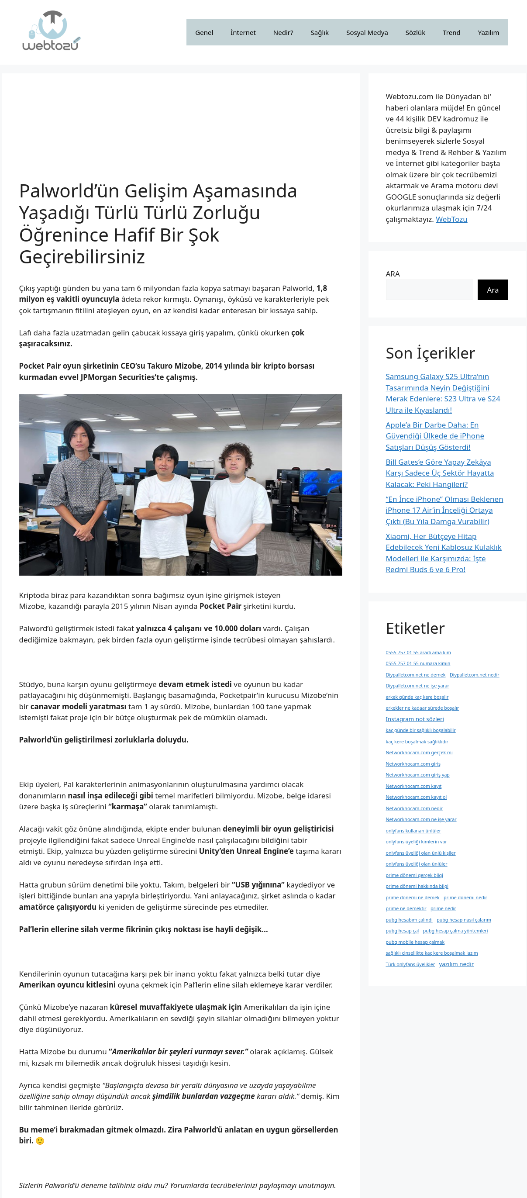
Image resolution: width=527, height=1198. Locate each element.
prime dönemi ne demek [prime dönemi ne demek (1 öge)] (413, 897)
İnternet (243, 32)
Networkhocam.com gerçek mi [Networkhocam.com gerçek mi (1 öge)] (419, 752)
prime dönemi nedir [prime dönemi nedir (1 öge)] (465, 897)
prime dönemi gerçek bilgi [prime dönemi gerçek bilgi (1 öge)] (414, 875)
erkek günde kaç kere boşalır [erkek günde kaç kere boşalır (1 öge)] (417, 697)
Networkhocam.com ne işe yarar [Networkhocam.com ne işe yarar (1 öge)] (421, 819)
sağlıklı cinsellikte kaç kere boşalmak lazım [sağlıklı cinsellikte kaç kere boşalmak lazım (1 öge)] (432, 953)
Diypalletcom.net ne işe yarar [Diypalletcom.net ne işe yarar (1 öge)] (417, 686)
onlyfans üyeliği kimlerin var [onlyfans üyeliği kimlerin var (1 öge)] (416, 842)
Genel (204, 32)
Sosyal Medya (367, 32)
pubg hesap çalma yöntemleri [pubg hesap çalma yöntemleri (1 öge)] (455, 931)
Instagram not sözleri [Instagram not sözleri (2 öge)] (415, 719)
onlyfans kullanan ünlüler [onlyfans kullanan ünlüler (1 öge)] (413, 831)
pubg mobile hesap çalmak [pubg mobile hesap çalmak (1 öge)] (415, 942)
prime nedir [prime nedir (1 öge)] (443, 908)
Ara (493, 290)
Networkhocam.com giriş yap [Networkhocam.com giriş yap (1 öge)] (418, 775)
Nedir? (283, 32)
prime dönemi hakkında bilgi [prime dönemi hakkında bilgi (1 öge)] (417, 886)
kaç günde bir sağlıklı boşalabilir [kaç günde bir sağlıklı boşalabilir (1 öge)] (421, 730)
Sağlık (320, 32)
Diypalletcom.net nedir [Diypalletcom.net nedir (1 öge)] (474, 675)
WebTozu (451, 219)
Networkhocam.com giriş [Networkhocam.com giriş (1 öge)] (413, 764)
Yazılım (488, 32)
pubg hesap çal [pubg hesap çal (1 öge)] (402, 931)
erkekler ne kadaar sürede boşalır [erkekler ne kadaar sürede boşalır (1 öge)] (422, 708)
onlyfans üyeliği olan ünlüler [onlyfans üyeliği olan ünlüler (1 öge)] (417, 864)
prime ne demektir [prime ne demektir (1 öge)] (406, 908)
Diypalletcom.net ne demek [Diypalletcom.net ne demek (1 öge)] (416, 675)
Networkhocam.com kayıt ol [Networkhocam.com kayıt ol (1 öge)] (416, 797)
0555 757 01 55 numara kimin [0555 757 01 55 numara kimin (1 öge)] (418, 663)
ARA (393, 274)
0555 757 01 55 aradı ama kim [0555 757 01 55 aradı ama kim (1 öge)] (418, 652)
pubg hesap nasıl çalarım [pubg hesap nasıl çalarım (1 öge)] (464, 920)
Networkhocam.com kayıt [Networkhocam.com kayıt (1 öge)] (414, 786)
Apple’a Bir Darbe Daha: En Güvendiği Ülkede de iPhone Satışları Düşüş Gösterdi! (435, 436)
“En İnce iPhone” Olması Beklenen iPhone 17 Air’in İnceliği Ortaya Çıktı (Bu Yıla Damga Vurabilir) (444, 510)
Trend (451, 32)
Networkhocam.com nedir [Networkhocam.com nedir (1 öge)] (414, 808)
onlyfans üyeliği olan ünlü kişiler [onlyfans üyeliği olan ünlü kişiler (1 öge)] (421, 853)
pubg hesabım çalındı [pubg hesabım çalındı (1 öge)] (409, 920)
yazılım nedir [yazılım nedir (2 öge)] (456, 964)
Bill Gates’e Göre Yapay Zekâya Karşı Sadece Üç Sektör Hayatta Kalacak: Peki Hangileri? (440, 473)
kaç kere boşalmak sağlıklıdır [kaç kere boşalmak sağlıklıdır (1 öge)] (417, 742)
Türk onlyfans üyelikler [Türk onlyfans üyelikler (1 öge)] (410, 964)
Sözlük (415, 32)
